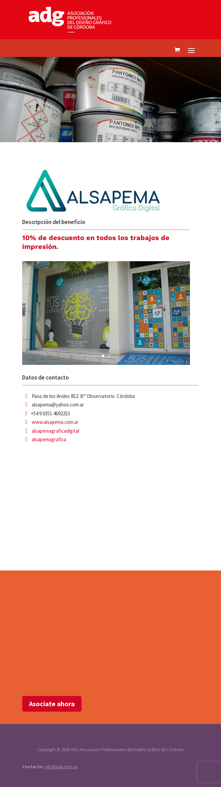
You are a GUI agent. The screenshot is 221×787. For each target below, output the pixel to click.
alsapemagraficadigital (55, 431)
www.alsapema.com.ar (55, 422)
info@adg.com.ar (61, 767)
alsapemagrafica (49, 439)
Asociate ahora (52, 703)
